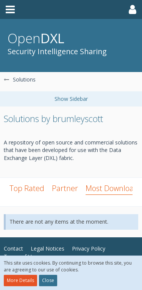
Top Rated (26, 188)
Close (48, 280)
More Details (20, 280)
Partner (65, 188)
